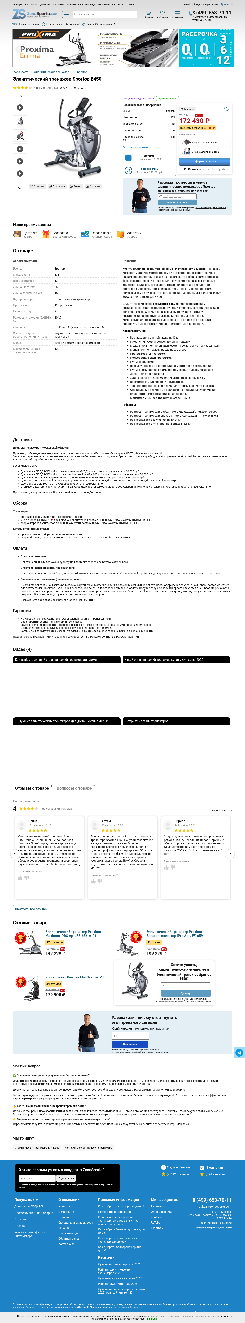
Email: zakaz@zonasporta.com (201, 4)
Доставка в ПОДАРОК (29, 1206)
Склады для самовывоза (75, 1222)
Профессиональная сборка (33, 1213)
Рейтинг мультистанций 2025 (117, 1284)
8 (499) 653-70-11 (211, 12)
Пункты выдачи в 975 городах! (63, 24)
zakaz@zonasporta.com (215, 1206)
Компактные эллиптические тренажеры (89, 1147)
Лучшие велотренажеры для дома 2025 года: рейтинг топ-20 (121, 1290)
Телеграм (157, 1228)
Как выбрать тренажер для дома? (121, 1206)
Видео (77, 186)
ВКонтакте (158, 1206)
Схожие (95, 186)
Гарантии (133, 636)
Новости (64, 1206)
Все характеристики (135, 147)
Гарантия (58, 4)
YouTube (156, 1217)
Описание (59, 186)
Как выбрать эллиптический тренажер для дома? (117, 1240)
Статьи (130, 4)
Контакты (118, 4)
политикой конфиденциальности (161, 1316)
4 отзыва (40, 87)
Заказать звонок (177, 202)
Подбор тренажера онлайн (116, 1212)
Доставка (45, 4)
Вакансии (64, 1228)
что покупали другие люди (128, 1114)
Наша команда (86, 4)
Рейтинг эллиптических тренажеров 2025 (114, 1271)
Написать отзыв (221, 810)
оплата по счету (53, 599)
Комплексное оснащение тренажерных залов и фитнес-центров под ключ (118, 1220)
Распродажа (20, 4)
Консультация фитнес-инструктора (30, 1234)
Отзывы (71, 4)
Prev (19, 49)
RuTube (155, 1222)
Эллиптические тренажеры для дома (37, 1147)
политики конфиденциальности (211, 207)
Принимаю (151, 1318)
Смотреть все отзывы (31, 909)
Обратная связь (69, 1238)
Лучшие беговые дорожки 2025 (119, 1264)
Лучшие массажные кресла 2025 (120, 1278)
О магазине (103, 4)
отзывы (77, 1124)
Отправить (130, 1044)
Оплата (34, 4)
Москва (228, 4)
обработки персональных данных (200, 1316)
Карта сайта (66, 1244)
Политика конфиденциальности (213, 1227)
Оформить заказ (205, 161)
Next (171, 49)
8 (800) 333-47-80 (151, 297)
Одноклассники (161, 1212)
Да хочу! (186, 993)
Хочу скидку (189, 109)
